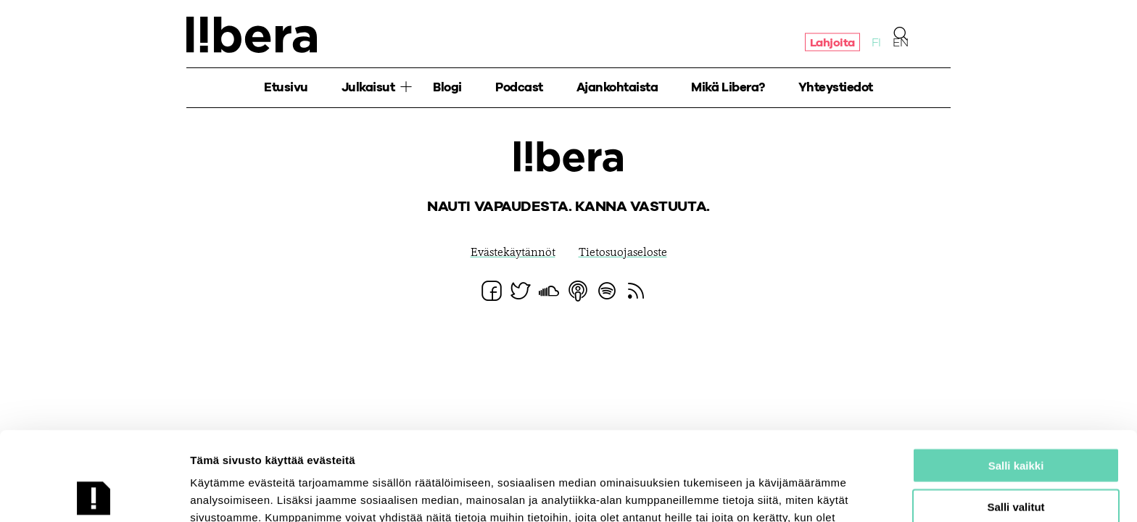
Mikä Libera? (727, 87)
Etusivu (286, 87)
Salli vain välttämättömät (1016, 458)
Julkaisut (368, 87)
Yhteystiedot (835, 87)
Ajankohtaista (617, 87)
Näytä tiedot (775, 493)
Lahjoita (832, 42)
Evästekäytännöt (513, 253)
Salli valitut (1015, 418)
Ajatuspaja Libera (251, 35)
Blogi (447, 87)
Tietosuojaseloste (623, 253)
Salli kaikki (1016, 376)
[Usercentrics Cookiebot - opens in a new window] (93, 494)
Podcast (519, 87)
